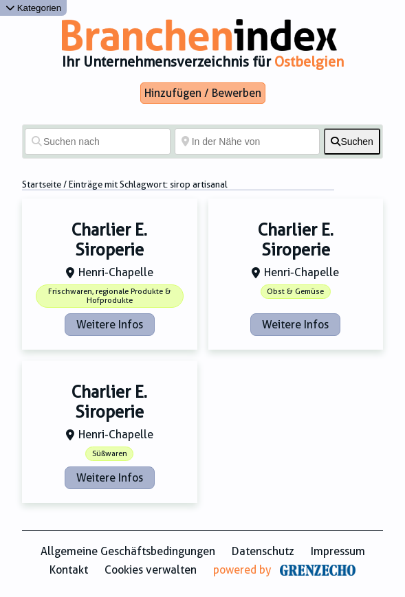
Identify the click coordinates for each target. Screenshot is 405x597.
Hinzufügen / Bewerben (202, 93)
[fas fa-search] (352, 141)
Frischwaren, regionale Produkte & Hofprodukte (109, 296)
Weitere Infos (109, 324)
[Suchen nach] (98, 141)
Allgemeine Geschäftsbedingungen (128, 551)
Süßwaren (109, 453)
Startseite (41, 184)
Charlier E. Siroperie (109, 240)
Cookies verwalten (151, 569)
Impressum (338, 551)
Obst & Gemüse (295, 291)
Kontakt (69, 569)
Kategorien (33, 8)
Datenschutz (263, 551)
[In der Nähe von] (247, 141)
